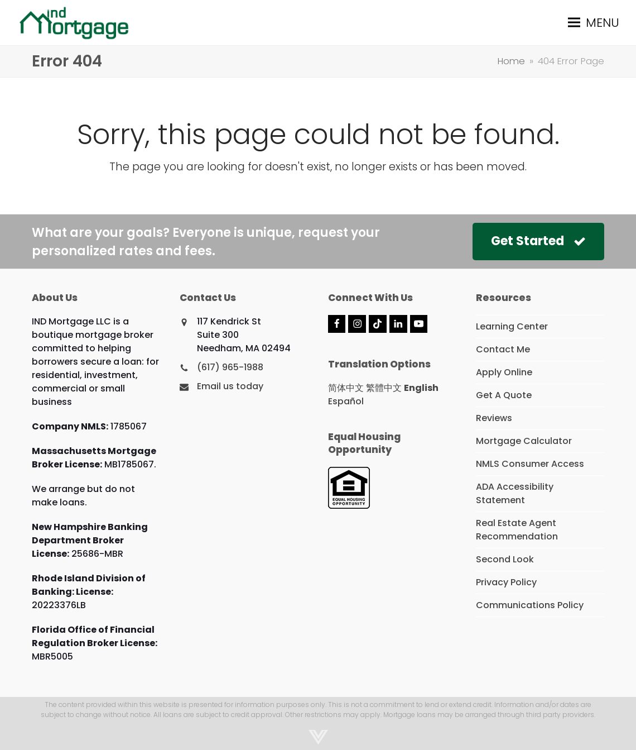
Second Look (505, 559)
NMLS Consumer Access (530, 463)
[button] (593, 22)
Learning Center (512, 326)
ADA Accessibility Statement (514, 493)
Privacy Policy (506, 582)
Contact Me (503, 349)
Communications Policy (530, 605)
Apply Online (504, 372)
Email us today (230, 386)
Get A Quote (504, 395)
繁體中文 (384, 387)
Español (346, 401)
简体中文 (346, 387)
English (421, 387)
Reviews (494, 418)
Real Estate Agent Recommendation (517, 530)
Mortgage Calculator (524, 440)
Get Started (538, 241)
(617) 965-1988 (230, 367)
